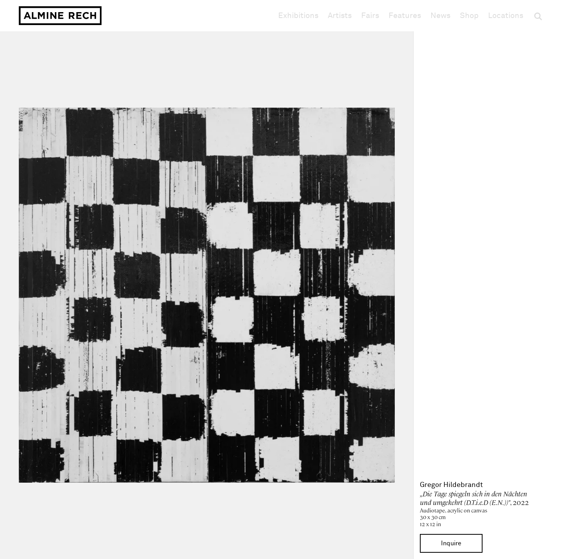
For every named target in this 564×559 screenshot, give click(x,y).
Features (405, 16)
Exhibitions (298, 16)
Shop (469, 15)
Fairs (370, 16)
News (440, 16)
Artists (340, 16)
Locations (505, 16)
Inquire (451, 543)
